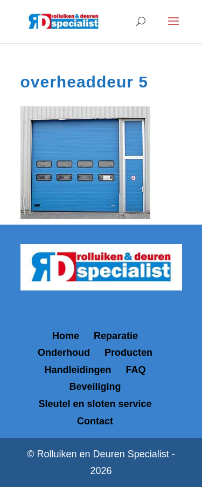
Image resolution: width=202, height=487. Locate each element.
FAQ (136, 369)
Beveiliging (95, 386)
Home (65, 335)
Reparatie (116, 335)
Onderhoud (64, 352)
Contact (95, 421)
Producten (128, 352)
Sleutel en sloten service (94, 403)
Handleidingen (77, 369)
